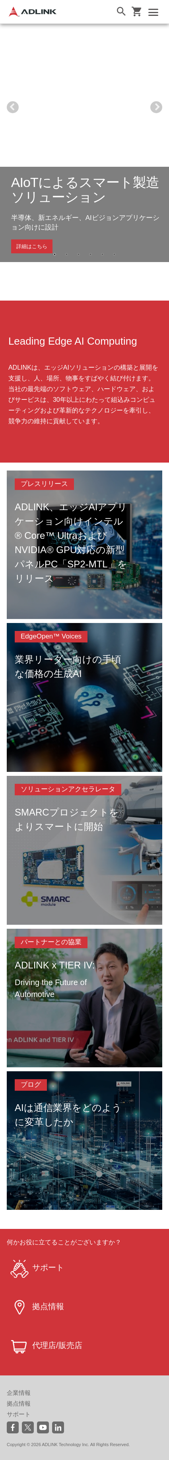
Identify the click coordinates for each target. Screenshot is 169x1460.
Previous (13, 107)
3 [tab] (79, 254)
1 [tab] (55, 254)
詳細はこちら (31, 246)
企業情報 (19, 1392)
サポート (19, 1414)
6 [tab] (114, 254)
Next (156, 107)
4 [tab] (91, 254)
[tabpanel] (84, 143)
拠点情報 (19, 1403)
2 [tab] (67, 254)
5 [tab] (103, 254)
